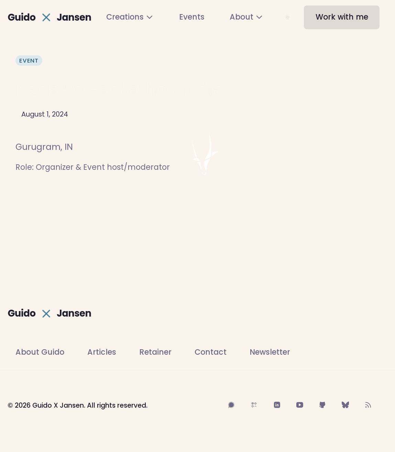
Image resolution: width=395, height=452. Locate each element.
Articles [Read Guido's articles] (101, 352)
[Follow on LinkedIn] (276, 404)
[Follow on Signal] (231, 404)
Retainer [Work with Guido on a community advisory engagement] (155, 352)
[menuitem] (130, 17)
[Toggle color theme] (287, 17)
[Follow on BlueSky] (345, 404)
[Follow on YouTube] (299, 404)
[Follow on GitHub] (322, 404)
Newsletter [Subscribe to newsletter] (270, 352)
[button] (342, 17)
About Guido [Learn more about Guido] (39, 352)
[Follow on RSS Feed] (368, 404)
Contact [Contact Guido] (211, 352)
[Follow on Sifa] (254, 404)
